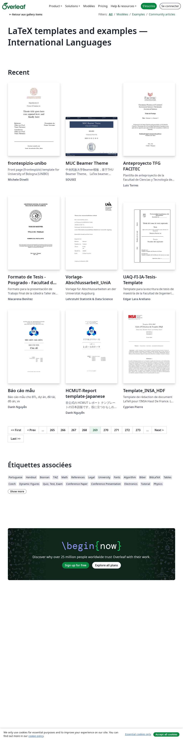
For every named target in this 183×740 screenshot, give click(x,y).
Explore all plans (106, 565)
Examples (138, 14)
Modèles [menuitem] (89, 6)
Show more (17, 491)
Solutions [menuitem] (71, 6)
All (111, 14)
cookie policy (35, 736)
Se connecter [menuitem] (170, 6)
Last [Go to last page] (16, 439)
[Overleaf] (13, 6)
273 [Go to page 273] (138, 430)
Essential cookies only (138, 734)
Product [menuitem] (54, 6)
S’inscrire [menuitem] (149, 6)
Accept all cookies (166, 734)
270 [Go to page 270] (105, 430)
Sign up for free (75, 565)
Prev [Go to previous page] (31, 430)
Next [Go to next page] (159, 430)
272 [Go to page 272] (127, 430)
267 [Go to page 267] (73, 430)
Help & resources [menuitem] (122, 6)
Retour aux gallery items (25, 14)
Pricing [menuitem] (103, 6)
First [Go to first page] (16, 430)
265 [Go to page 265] (52, 430)
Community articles (162, 14)
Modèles (122, 14)
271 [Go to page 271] (116, 430)
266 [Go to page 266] (63, 430)
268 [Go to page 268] (84, 430)
